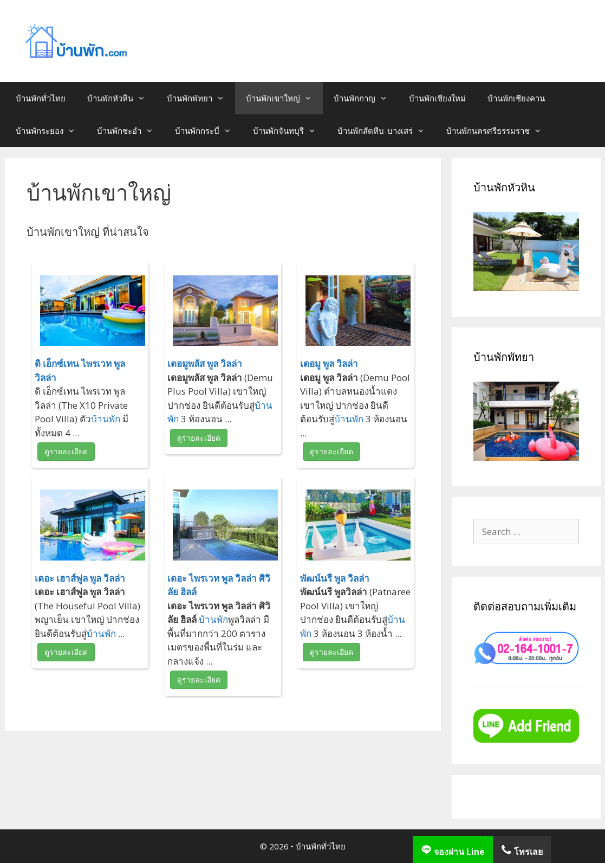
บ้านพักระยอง (51, 130)
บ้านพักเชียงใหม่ (437, 98)
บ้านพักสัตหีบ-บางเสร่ (386, 130)
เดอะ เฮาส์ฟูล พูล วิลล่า (80, 578)
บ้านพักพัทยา (201, 98)
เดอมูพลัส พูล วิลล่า (204, 363)
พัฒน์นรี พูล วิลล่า (334, 578)
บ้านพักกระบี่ (208, 130)
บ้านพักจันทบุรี (290, 130)
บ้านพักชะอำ (130, 130)
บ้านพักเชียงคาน (516, 98)
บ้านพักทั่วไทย (41, 98)
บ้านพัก (105, 419)
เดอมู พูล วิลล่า (329, 363)
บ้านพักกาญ (366, 98)
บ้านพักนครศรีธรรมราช (499, 130)
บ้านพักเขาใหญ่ (284, 98)
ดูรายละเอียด (66, 451)
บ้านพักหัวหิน (121, 98)
